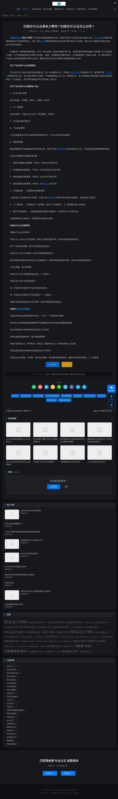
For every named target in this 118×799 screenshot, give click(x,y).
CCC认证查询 (12, 697)
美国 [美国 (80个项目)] (42, 646)
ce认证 (9, 700)
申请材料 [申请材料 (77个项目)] (23, 646)
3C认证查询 (11, 676)
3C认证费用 (92, 9)
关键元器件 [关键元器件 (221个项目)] (12, 641)
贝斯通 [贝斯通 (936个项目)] (82, 646)
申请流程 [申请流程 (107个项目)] (33, 646)
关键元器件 (61, 149)
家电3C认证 (58, 9)
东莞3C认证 (11, 724)
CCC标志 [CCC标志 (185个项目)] (62, 632)
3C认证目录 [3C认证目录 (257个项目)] (61, 627)
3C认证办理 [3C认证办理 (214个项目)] (74, 622)
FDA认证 (10, 707)
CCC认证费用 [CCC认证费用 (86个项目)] (38, 637)
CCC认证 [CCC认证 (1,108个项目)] (81, 632)
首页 (18, 9)
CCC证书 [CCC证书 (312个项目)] (52, 636)
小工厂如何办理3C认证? (96, 462)
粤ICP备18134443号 (69, 790)
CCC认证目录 (75, 72)
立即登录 (53, 487)
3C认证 (59, 4)
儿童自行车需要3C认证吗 (102, 411)
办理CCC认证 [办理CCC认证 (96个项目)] (41, 641)
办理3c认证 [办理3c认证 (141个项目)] (27, 641)
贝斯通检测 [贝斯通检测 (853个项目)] (15, 651)
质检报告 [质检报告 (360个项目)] (70, 651)
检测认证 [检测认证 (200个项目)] (79, 641)
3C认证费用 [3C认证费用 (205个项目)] (32, 632)
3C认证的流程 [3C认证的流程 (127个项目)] (43, 627)
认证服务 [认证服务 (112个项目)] (68, 646)
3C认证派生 (11, 680)
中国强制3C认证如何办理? (70, 462)
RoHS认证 (11, 717)
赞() (82, 31)
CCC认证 (55, 31)
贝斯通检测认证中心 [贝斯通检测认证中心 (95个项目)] (53, 652)
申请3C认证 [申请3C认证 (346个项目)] (96, 641)
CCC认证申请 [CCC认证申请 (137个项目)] (11, 637)
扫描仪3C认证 (16, 38)
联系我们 (50, 773)
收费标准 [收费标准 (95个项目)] (67, 641)
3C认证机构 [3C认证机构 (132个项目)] (101, 622)
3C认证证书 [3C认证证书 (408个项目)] (13, 632)
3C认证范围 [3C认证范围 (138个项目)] (91, 627)
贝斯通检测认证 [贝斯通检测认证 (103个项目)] (36, 652)
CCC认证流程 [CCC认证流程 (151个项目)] (101, 632)
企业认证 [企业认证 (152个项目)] (107, 637)
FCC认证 (10, 703)
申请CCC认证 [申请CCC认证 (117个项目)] (11, 646)
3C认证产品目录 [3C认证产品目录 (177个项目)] (37, 622)
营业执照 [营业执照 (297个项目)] (54, 646)
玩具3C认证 (81, 9)
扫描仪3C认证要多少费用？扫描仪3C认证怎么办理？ (58, 26)
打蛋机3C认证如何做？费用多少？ (19, 411)
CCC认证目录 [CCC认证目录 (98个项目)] (26, 637)
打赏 (67, 364)
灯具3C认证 (70, 9)
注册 (66, 487)
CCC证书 (46, 184)
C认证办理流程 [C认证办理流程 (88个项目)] (81, 637)
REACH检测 (11, 713)
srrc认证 (10, 720)
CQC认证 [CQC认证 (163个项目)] (68, 637)
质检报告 (10, 741)
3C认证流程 (47, 9)
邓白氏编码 (11, 744)
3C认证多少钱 (12, 673)
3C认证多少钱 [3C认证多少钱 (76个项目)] (88, 622)
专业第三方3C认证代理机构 (43, 462)
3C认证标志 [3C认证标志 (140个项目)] (11, 627)
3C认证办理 (36, 9)
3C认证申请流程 (23, 309)
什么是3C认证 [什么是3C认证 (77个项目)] (94, 637)
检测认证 (10, 730)
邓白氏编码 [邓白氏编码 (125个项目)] (85, 652)
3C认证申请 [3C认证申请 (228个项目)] (27, 627)
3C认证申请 (38, 396)
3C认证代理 (52, 197)
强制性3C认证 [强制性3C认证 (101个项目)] (55, 641)
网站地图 (60, 790)
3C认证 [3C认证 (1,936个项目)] (15, 622)
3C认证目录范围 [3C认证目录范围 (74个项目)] (77, 627)
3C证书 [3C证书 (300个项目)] (48, 632)
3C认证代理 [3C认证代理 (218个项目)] (56, 622)
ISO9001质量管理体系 (15, 710)
